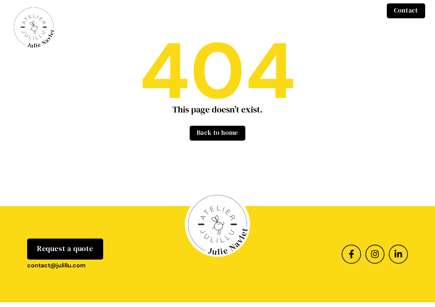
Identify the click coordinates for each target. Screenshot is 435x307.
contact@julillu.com (56, 265)
